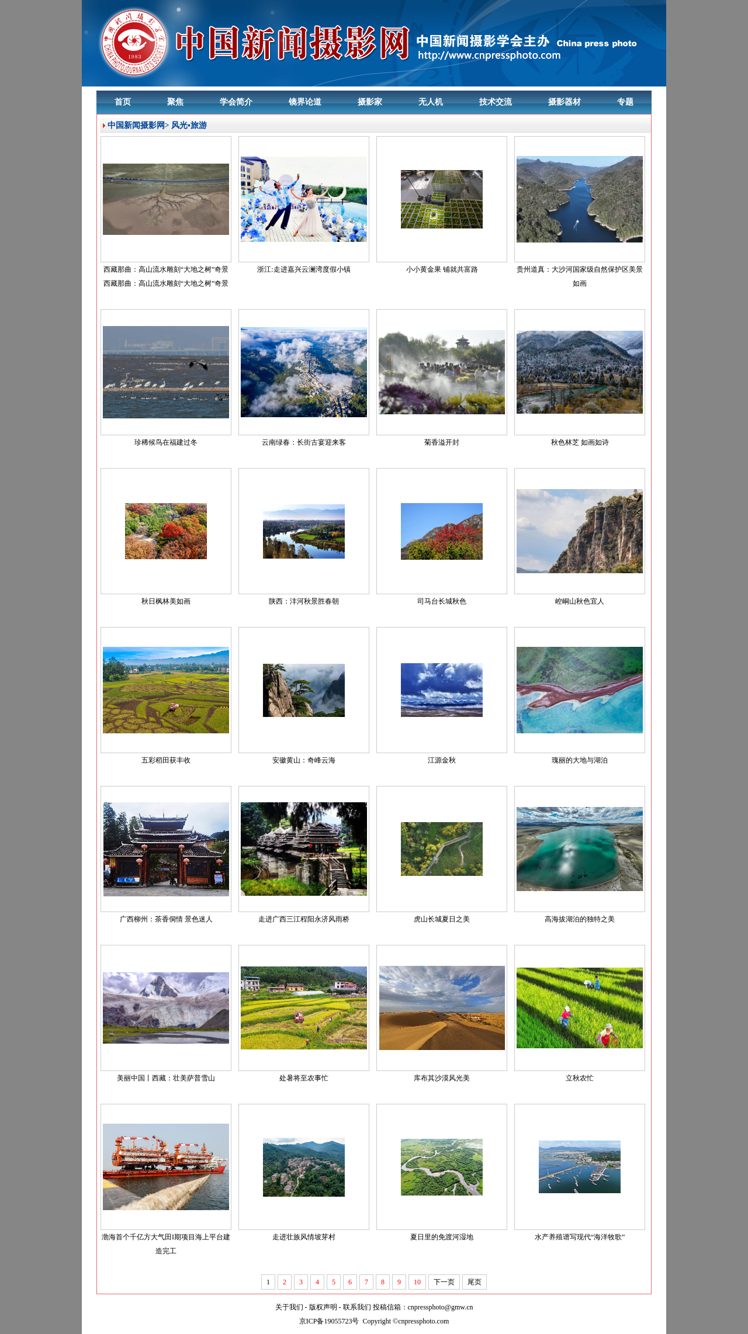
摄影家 (370, 102)
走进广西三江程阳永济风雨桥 (303, 919)
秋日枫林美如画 (166, 601)
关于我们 (289, 1307)
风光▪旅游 (189, 125)
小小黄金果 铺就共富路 (442, 269)
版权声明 (323, 1307)
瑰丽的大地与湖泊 (580, 760)
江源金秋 (442, 760)
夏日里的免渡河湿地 (441, 1237)
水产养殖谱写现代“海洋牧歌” (580, 1237)
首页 (123, 102)
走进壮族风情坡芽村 (303, 1237)
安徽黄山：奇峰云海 (303, 760)
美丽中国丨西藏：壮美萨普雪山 (166, 1078)
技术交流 (495, 102)
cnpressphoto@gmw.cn (440, 1307)
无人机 (430, 102)
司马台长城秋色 (441, 601)
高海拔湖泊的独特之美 (580, 919)
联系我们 (357, 1307)
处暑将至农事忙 (303, 1078)
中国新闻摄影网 (136, 125)
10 (417, 1282)
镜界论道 (305, 102)
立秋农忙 (580, 1078)
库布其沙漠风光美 (442, 1078)
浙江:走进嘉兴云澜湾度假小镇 (303, 269)
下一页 (444, 1282)
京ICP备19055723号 (329, 1321)
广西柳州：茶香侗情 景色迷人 (166, 919)
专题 (625, 102)
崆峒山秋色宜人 (579, 601)
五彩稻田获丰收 (166, 760)
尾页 (475, 1282)
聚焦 (175, 102)
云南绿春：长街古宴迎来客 (304, 442)
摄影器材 (564, 102)
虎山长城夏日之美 (442, 919)
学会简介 (236, 102)
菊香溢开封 (441, 442)
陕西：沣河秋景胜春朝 (304, 601)
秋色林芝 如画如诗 (580, 442)
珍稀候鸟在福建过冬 (166, 442)
